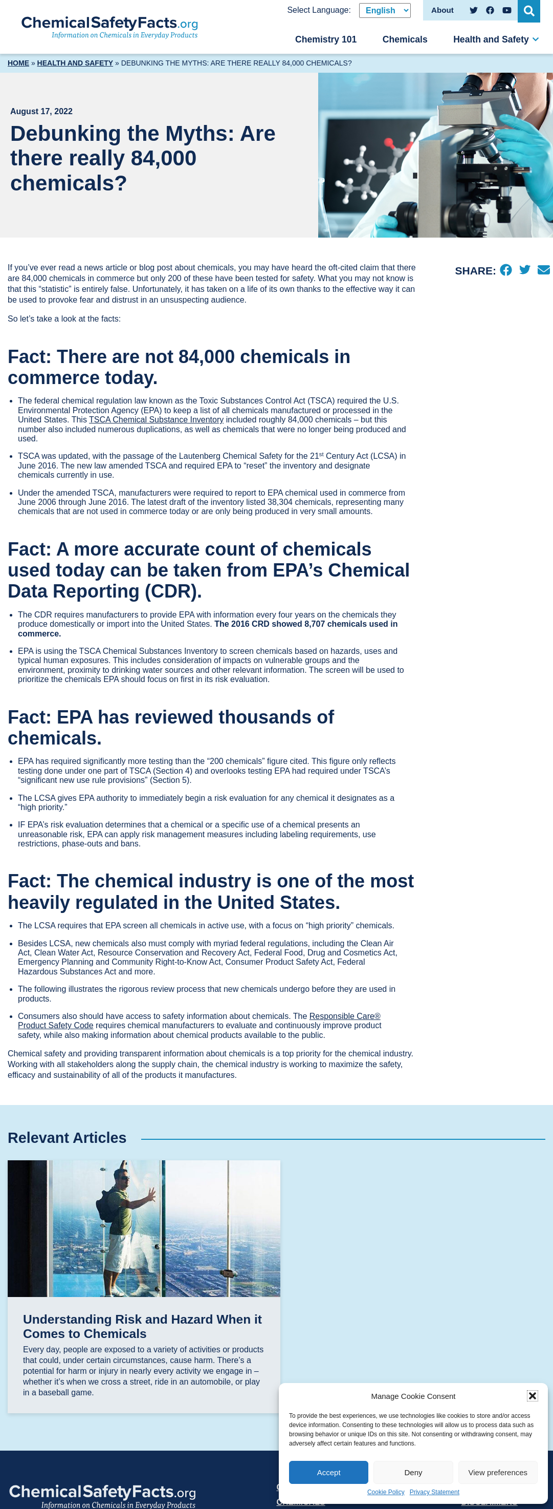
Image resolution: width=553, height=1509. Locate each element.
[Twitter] (524, 271)
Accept (329, 1472)
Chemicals (405, 39)
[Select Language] (385, 10)
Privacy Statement (434, 1492)
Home (18, 63)
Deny (413, 1472)
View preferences (498, 1472)
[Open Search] (530, 10)
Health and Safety (491, 39)
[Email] (543, 271)
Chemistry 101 (326, 39)
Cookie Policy (386, 1492)
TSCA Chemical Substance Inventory (156, 419)
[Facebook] (505, 271)
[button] (532, 1396)
